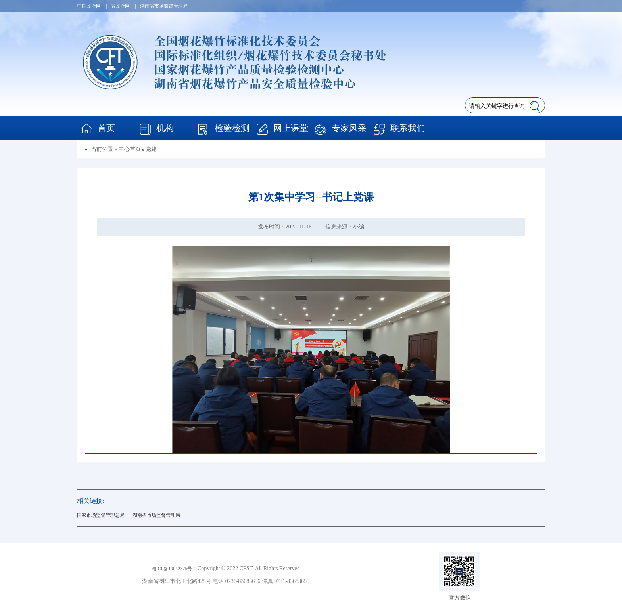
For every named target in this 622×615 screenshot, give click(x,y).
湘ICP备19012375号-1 (174, 568)
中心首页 (130, 149)
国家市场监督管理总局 (101, 515)
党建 (151, 149)
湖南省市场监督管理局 (156, 515)
